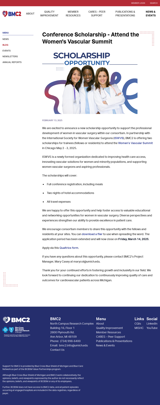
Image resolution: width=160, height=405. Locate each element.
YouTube (152, 328)
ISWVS (118, 138)
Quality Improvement (109, 328)
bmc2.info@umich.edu (73, 345)
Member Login (138, 3)
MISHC (139, 328)
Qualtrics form (69, 248)
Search (154, 3)
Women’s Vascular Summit (135, 143)
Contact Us (57, 350)
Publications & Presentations (114, 341)
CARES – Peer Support (110, 336)
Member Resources (108, 332)
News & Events (105, 345)
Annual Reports (12, 62)
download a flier (92, 234)
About (30, 13)
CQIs (138, 323)
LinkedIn (152, 323)
